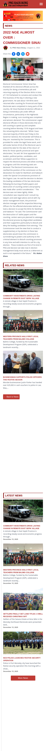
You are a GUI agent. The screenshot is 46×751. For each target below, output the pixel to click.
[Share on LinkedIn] (18, 54)
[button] (6, 16)
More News (23, 678)
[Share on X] (23, 54)
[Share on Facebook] (13, 54)
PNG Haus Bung (19, 48)
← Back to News (11, 397)
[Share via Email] (27, 54)
